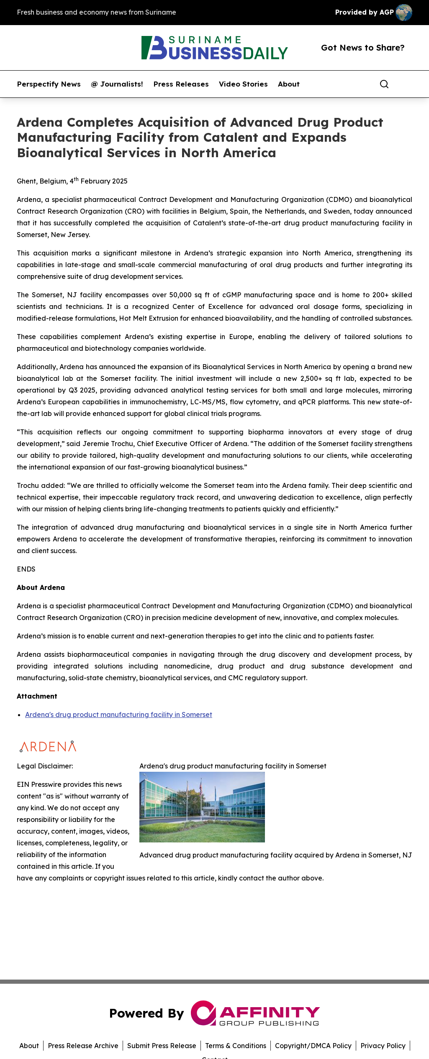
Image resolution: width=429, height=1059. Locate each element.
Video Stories (243, 84)
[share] (406, 84)
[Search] (384, 84)
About (289, 84)
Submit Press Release (161, 1045)
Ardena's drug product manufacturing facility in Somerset (118, 714)
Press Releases (181, 84)
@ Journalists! (117, 84)
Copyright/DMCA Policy (313, 1045)
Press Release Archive (83, 1045)
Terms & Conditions (235, 1045)
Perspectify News (49, 84)
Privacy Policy (383, 1045)
